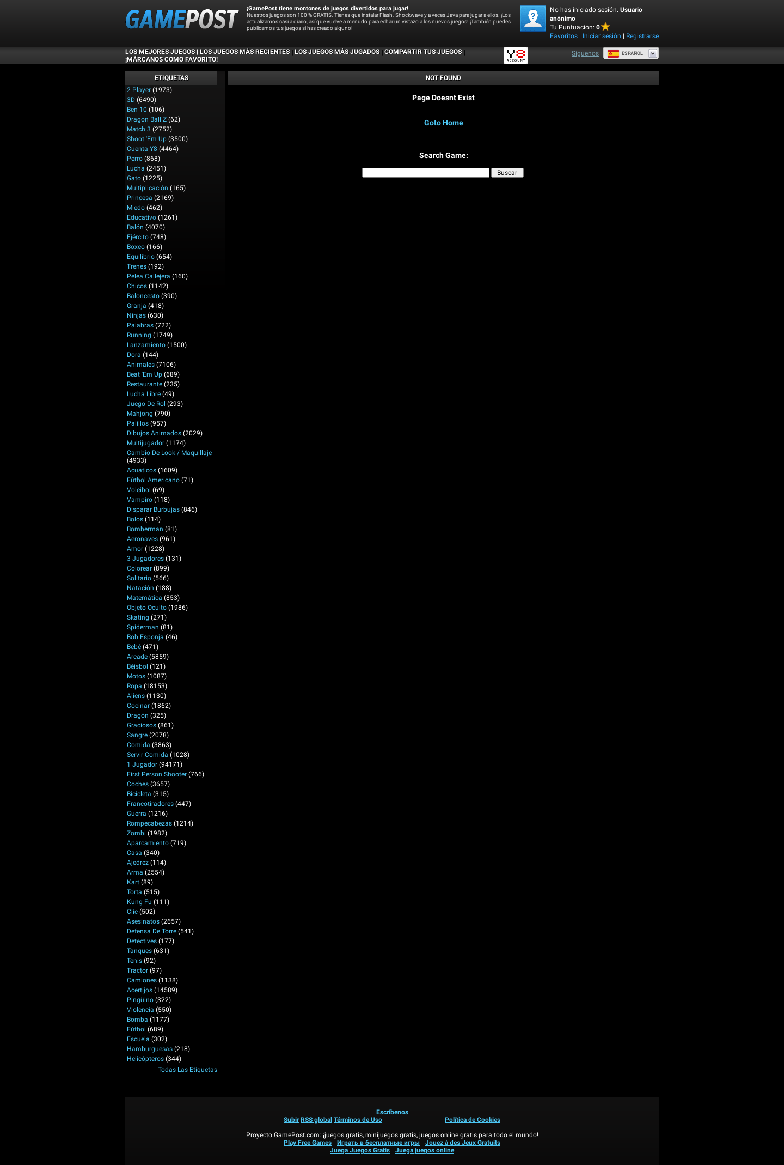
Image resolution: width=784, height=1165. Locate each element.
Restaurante (144, 384)
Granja (136, 306)
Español (625, 53)
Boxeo (136, 247)
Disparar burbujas (153, 509)
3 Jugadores (145, 558)
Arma (135, 872)
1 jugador (142, 764)
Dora (134, 355)
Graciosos (141, 725)
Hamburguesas (150, 1049)
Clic (132, 911)
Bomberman (145, 529)
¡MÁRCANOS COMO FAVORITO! (171, 59)
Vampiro (139, 499)
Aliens (136, 696)
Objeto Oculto (147, 607)
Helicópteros (145, 1059)
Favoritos (564, 36)
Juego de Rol (146, 404)
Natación (140, 588)
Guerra (136, 813)
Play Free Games (308, 1142)
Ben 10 (137, 109)
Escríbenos (392, 1112)
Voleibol (139, 490)
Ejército (138, 237)
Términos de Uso (358, 1120)
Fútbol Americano (153, 480)
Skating (138, 617)
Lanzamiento (146, 345)
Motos (136, 676)
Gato (134, 178)
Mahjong (140, 413)
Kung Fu (139, 902)
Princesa (139, 198)
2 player (139, 90)
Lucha (136, 168)
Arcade (137, 656)
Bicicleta (139, 794)
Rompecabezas (149, 823)
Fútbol (136, 1029)
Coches (138, 784)
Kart (133, 882)
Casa (134, 853)
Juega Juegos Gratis (360, 1150)
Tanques (139, 951)
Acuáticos (141, 470)
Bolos (135, 519)
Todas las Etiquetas (187, 1069)
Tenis (134, 960)
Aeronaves (142, 539)
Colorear (139, 568)
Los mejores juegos (160, 52)
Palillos (138, 423)
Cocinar (138, 705)
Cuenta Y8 (142, 149)
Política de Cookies (472, 1120)
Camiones (142, 980)
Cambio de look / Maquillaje (169, 453)
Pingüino (140, 1000)
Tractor (137, 970)
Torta (134, 892)
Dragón (138, 715)
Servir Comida (147, 755)
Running (139, 335)
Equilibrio (141, 256)
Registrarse (642, 36)
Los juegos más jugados (337, 52)
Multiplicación (147, 188)
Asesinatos (143, 921)
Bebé (134, 647)
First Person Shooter (157, 774)
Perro (135, 158)
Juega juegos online (424, 1150)
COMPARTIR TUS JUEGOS (423, 52)
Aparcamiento (148, 843)
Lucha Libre (144, 394)
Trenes (136, 266)
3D (131, 100)
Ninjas (136, 315)
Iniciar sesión (602, 36)
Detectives (142, 941)
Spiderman (143, 627)
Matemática (144, 598)
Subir (291, 1120)
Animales (141, 364)
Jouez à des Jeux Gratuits (462, 1142)
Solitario (139, 578)
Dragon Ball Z (147, 119)
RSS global (316, 1120)
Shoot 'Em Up (147, 139)
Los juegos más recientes (245, 52)
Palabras (140, 325)
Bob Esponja (145, 637)
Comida (138, 745)
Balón (135, 227)
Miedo (136, 207)
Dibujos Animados (154, 433)
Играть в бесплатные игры (378, 1142)
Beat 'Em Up (144, 374)
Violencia (140, 1010)
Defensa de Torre (151, 931)
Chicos (137, 286)
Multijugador (145, 443)
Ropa (134, 686)
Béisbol (137, 666)
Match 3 (139, 129)
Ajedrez (138, 862)
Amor (135, 549)
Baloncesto (143, 296)
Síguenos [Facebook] (585, 53)
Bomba (137, 1019)
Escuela (138, 1039)
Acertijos (139, 990)
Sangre (137, 735)
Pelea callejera (148, 276)
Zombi (136, 833)
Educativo (141, 217)
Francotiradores (150, 804)
